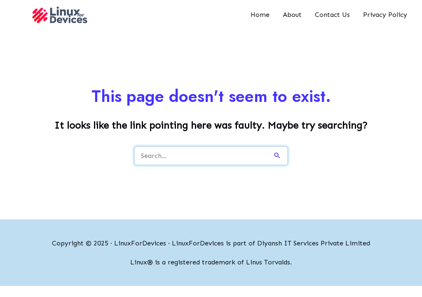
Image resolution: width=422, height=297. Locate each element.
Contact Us (332, 15)
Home (260, 15)
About (292, 15)
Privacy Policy (385, 15)
